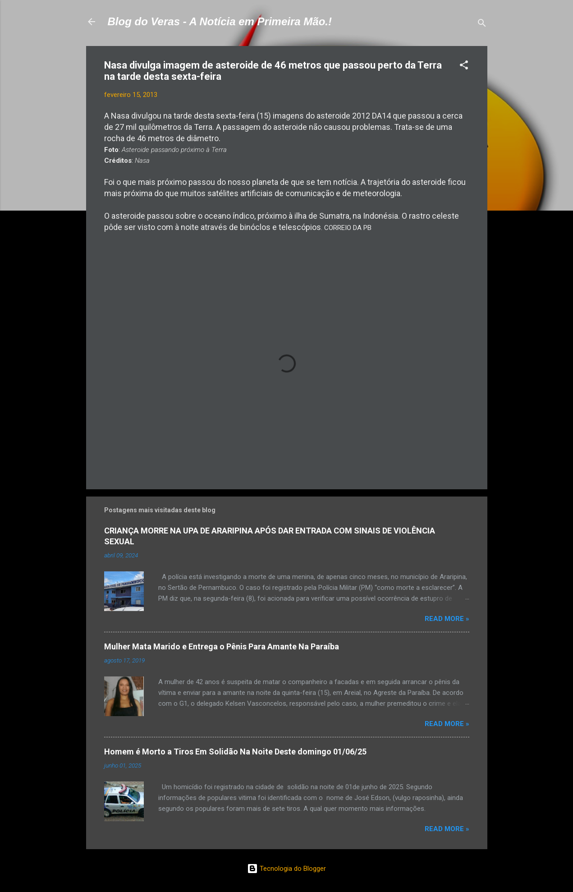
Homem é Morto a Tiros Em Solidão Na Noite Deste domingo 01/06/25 (235, 751)
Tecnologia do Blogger (286, 868)
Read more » (447, 619)
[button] (463, 67)
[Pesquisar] (482, 24)
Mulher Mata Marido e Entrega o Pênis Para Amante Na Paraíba (221, 646)
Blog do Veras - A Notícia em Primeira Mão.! (220, 21)
